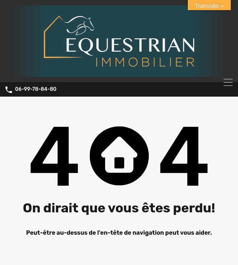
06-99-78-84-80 (36, 89)
